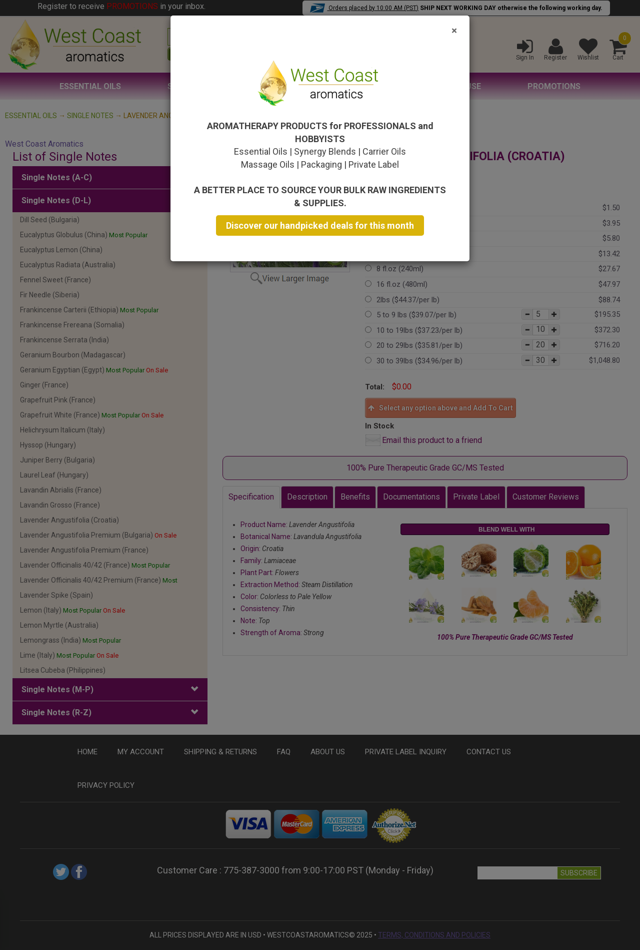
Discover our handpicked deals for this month (320, 225)
